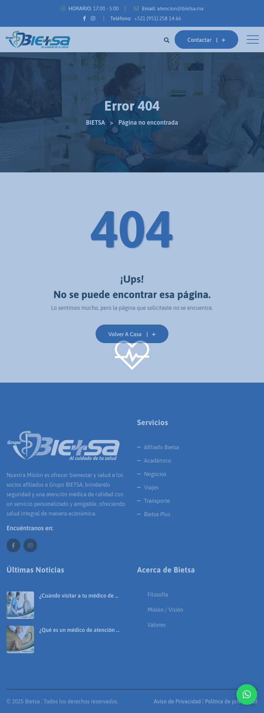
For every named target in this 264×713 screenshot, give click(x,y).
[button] (246, 694)
